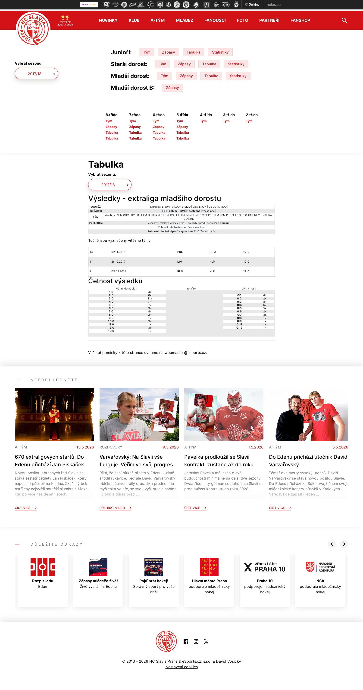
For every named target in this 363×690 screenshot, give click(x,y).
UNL (254, 213)
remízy (164, 221)
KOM (166, 213)
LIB (182, 213)
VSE (265, 213)
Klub (134, 18)
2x (149, 313)
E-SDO (176, 205)
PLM (216, 213)
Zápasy (168, 50)
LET (177, 213)
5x (264, 306)
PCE (210, 213)
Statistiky (220, 50)
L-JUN (203, 205)
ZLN (186, 217)
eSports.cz (191, 659)
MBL (192, 213)
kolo (164, 209)
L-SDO (212, 205)
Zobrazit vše (207, 229)
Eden (43, 571)
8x (264, 300)
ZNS (191, 217)
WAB (270, 213)
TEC (244, 213)
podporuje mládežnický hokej (209, 574)
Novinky (108, 18)
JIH (150, 213)
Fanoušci (215, 18)
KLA (154, 213)
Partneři (269, 18)
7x (149, 300)
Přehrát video (115, 506)
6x (149, 293)
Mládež (184, 18)
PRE (228, 213)
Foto (242, 18)
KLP (160, 213)
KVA (171, 213)
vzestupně (208, 209)
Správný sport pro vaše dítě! (154, 574)
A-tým (157, 18)
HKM (144, 213)
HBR (138, 213)
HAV (132, 213)
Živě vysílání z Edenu (98, 571)
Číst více (26, 506)
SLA (234, 213)
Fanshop (300, 18)
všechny (153, 221)
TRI (250, 213)
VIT (260, 213)
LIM (186, 213)
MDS (198, 213)
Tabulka (193, 50)
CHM (126, 213)
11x (150, 296)
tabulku (173, 225)
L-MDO (222, 205)
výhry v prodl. (178, 221)
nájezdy (192, 221)
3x (149, 306)
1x (149, 316)
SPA (239, 213)
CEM (119, 213)
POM (222, 213)
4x (149, 290)
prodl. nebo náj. (208, 221)
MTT (204, 213)
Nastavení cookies (182, 665)
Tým (146, 50)
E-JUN (166, 205)
